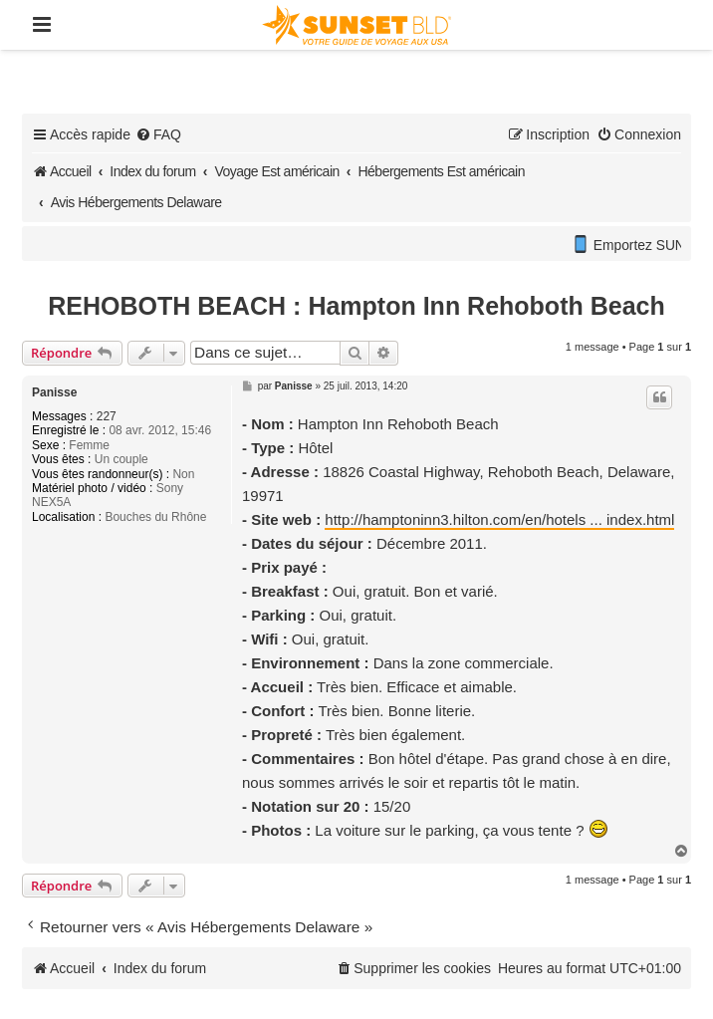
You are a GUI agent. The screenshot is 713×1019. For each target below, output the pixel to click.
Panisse (54, 392)
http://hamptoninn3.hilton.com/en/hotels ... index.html (499, 519)
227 (107, 416)
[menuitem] (158, 134)
